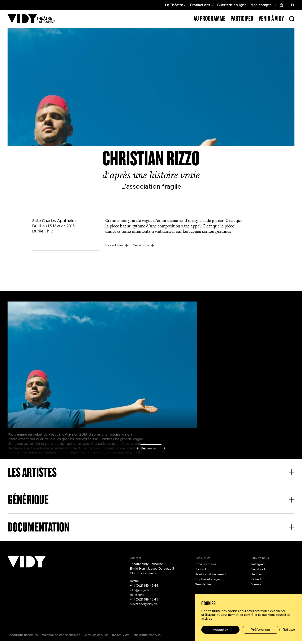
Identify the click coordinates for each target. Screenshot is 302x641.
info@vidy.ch (139, 590)
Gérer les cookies (96, 635)
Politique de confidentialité (60, 635)
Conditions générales (23, 635)
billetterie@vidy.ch (143, 604)
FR (292, 5)
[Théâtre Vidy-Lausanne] (31, 19)
